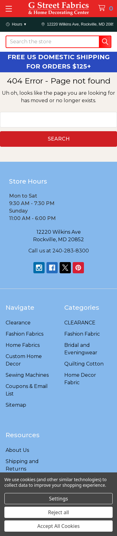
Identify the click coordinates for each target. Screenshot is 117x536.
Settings (58, 498)
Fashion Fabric (82, 334)
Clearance (18, 323)
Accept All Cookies (58, 526)
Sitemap (16, 405)
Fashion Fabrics (24, 334)
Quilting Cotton (84, 364)
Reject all (58, 512)
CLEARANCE (79, 323)
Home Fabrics (23, 345)
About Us (17, 450)
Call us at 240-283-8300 (58, 251)
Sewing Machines (27, 375)
